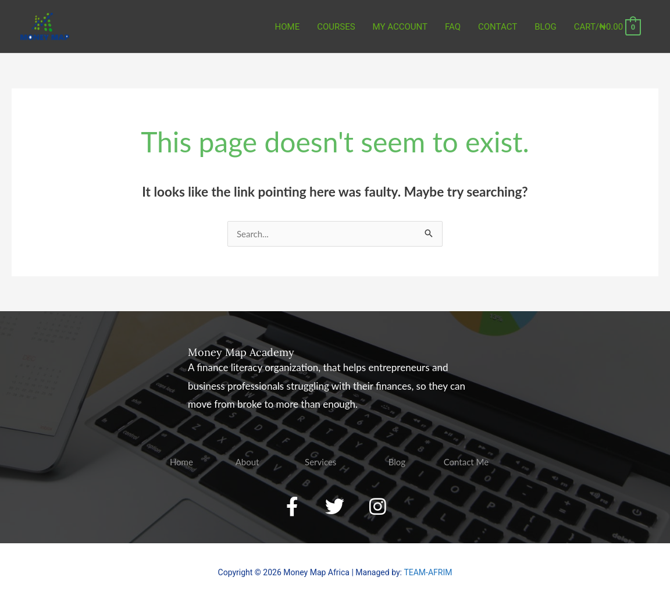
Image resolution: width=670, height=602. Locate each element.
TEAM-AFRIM (428, 573)
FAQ (453, 27)
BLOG (545, 27)
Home (287, 27)
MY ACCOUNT (400, 27)
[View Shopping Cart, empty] (607, 27)
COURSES (336, 27)
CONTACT (497, 27)
